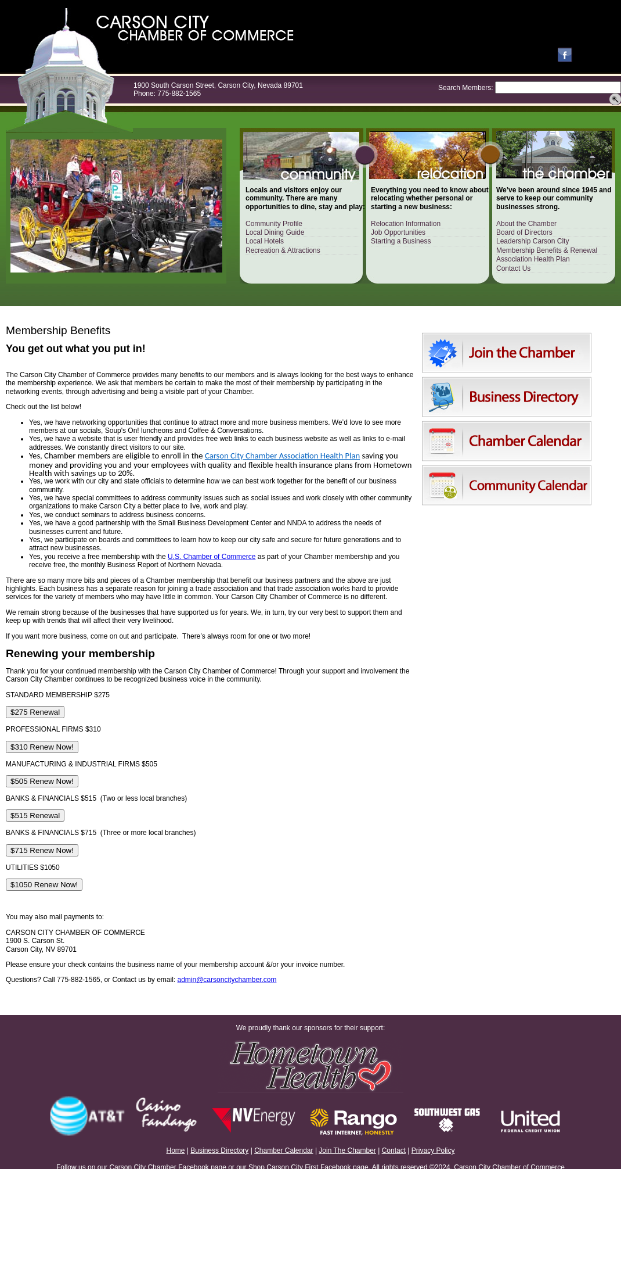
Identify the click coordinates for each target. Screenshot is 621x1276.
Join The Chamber (347, 1150)
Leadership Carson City (532, 241)
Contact (394, 1150)
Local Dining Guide (274, 232)
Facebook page (202, 1167)
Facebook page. (345, 1167)
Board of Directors (524, 232)
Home (176, 1150)
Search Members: (465, 88)
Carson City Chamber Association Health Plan (282, 455)
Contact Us (513, 268)
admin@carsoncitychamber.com (227, 980)
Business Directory (219, 1150)
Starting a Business (401, 241)
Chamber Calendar (283, 1150)
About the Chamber (526, 224)
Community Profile (273, 224)
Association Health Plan (533, 259)
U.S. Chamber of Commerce (211, 557)
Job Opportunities (398, 232)
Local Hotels (264, 241)
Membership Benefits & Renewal (546, 250)
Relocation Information (406, 224)
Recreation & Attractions (282, 250)
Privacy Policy (433, 1150)
